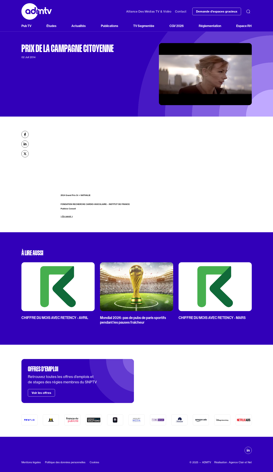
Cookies (94, 462)
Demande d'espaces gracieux (216, 11)
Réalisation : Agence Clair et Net (233, 462)
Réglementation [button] (210, 26)
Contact (181, 11)
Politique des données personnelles (65, 462)
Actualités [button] (78, 26)
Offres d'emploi (43, 369)
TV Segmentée (143, 26)
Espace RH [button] (244, 26)
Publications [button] (109, 26)
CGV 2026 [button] (176, 26)
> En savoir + (67, 216)
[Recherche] (248, 11)
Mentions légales (31, 462)
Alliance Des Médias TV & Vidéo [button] (148, 11)
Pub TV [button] (26, 26)
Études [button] (51, 26)
